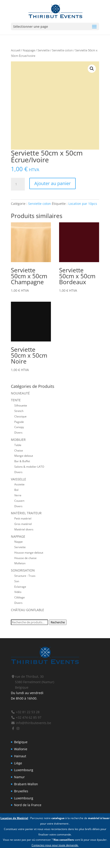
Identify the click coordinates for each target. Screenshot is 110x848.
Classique (20, 416)
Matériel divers (23, 529)
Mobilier (18, 439)
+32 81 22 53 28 (25, 712)
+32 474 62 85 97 (26, 717)
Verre (17, 495)
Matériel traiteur (26, 513)
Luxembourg (23, 770)
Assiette (19, 484)
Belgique (21, 742)
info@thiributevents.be (31, 723)
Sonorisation (23, 570)
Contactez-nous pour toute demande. (55, 845)
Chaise (18, 450)
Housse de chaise (25, 558)
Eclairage (20, 586)
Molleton (19, 563)
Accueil (15, 50)
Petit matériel (22, 518)
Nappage (29, 50)
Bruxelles (21, 791)
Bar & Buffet (22, 461)
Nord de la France (27, 805)
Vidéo (17, 592)
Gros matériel (23, 524)
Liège (18, 763)
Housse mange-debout (28, 552)
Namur (19, 777)
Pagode (19, 422)
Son (16, 581)
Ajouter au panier (52, 183)
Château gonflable (27, 610)
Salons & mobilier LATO (29, 466)
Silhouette (20, 405)
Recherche (58, 622)
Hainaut (20, 756)
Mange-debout (23, 455)
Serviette (44, 50)
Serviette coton (62, 50)
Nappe (18, 541)
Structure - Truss (24, 575)
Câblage (19, 597)
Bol (16, 490)
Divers (18, 432)
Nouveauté (20, 393)
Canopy (19, 427)
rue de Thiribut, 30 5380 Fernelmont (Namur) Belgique (32, 682)
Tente (16, 400)
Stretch (18, 411)
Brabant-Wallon (26, 784)
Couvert (19, 500)
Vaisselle (18, 479)
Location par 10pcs (82, 203)
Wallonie (20, 749)
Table (17, 445)
